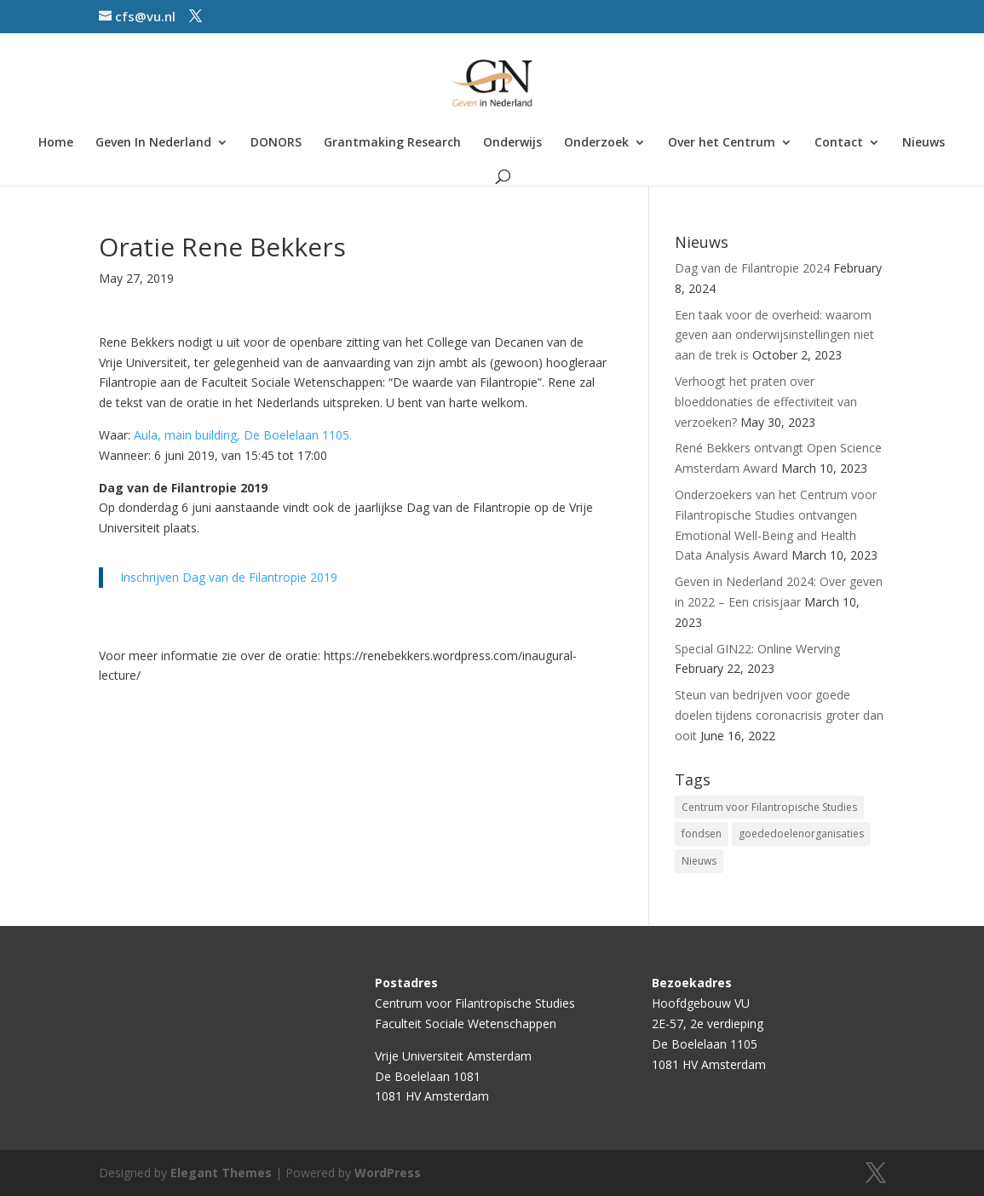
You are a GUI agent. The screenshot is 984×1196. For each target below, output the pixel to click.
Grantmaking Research (392, 143)
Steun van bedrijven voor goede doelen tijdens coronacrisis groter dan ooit (779, 715)
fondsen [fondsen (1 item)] (702, 833)
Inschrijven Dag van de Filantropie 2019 (228, 577)
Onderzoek (596, 143)
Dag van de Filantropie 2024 (752, 268)
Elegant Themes (221, 1172)
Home (55, 143)
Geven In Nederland (153, 143)
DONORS (276, 143)
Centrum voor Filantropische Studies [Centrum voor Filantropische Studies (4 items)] (769, 807)
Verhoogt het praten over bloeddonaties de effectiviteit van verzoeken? (766, 401)
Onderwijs (512, 143)
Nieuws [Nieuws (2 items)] (699, 861)
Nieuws (923, 143)
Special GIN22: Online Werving (757, 649)
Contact (838, 143)
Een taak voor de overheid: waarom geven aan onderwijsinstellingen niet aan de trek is (774, 335)
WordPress (387, 1172)
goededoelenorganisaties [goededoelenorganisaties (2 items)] (801, 833)
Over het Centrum (721, 143)
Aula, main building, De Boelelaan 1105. (243, 435)
